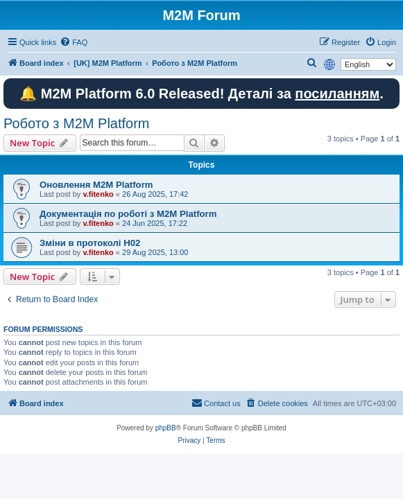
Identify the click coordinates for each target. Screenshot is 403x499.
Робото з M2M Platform (76, 123)
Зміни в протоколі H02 (90, 243)
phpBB (165, 428)
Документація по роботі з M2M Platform (128, 214)
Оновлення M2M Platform (96, 185)
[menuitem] (73, 42)
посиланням (337, 93)
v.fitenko (98, 194)
